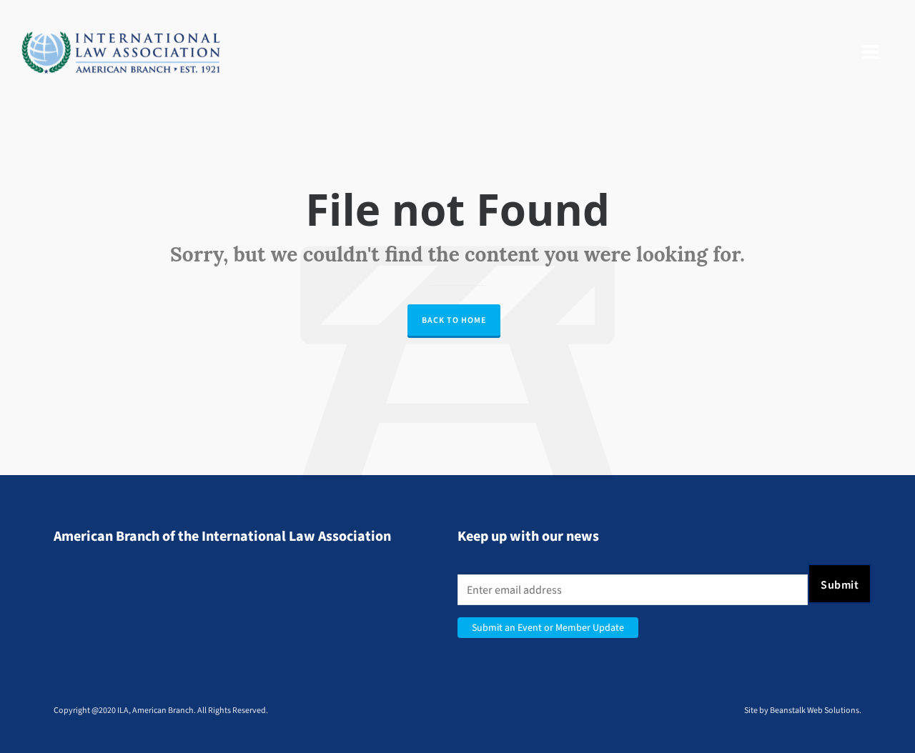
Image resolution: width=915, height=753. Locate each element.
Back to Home (454, 320)
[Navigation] (870, 52)
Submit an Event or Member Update (548, 627)
